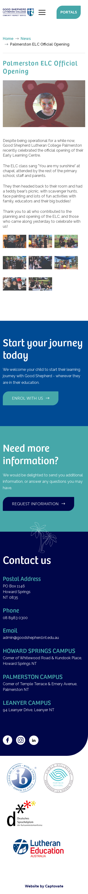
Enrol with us (27, 398)
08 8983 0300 (15, 618)
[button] (44, 103)
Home (8, 38)
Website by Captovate (44, 886)
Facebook (7, 740)
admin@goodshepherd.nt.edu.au (31, 637)
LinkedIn (33, 740)
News (26, 38)
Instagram (20, 740)
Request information (35, 503)
